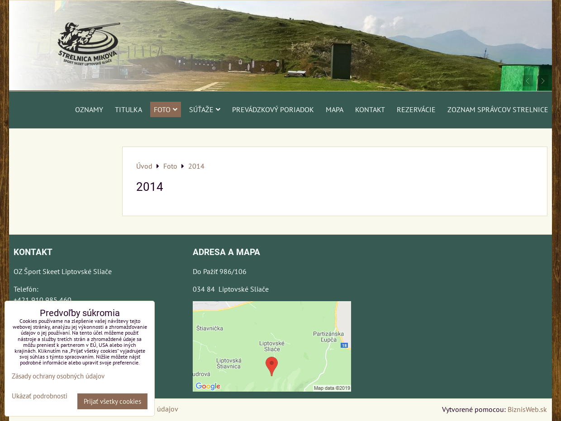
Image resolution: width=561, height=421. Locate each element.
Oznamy (89, 109)
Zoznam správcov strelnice (497, 109)
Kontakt (370, 109)
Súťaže (204, 109)
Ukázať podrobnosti (39, 396)
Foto (165, 109)
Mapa (334, 109)
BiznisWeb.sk (527, 409)
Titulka (128, 109)
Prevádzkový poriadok (273, 109)
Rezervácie (416, 109)
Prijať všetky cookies (112, 401)
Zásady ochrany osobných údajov (58, 376)
